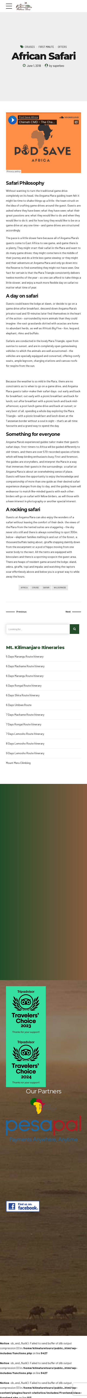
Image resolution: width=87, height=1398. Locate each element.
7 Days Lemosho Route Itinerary (25, 734)
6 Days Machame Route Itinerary (25, 667)
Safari (46, 587)
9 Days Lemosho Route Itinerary (25, 753)
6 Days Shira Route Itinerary (22, 695)
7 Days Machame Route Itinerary (25, 715)
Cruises (30, 46)
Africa (23, 587)
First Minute (46, 46)
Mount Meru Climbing (18, 763)
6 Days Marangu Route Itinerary (24, 676)
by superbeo (56, 65)
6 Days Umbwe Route (18, 705)
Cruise (35, 587)
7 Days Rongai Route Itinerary (23, 725)
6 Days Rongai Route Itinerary (23, 686)
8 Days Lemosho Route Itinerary (25, 744)
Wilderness (60, 587)
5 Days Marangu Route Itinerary (24, 657)
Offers (62, 46)
